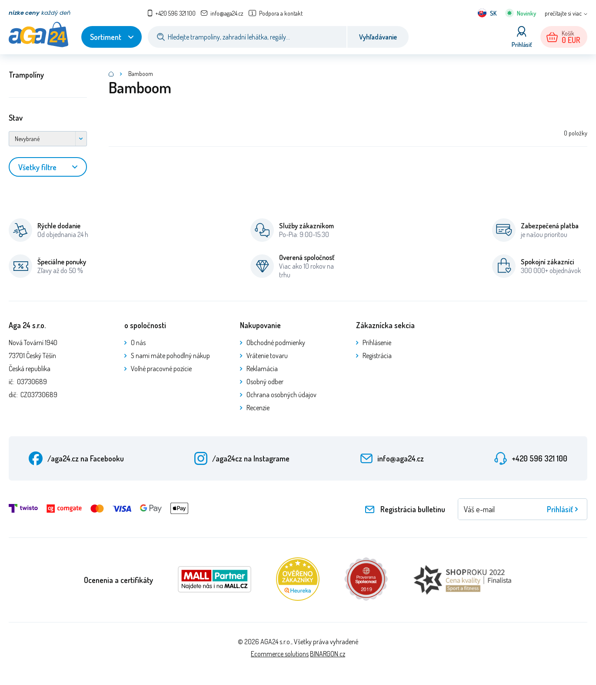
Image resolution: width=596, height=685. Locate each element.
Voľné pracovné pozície (161, 368)
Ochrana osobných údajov (281, 394)
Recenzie (258, 407)
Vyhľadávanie (378, 37)
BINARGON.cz (327, 653)
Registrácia (377, 355)
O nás (138, 342)
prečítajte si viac (563, 13)
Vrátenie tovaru (267, 355)
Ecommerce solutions (280, 653)
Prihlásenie (377, 342)
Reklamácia (262, 368)
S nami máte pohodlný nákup (170, 355)
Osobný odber (264, 381)
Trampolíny (26, 74)
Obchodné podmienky (275, 342)
